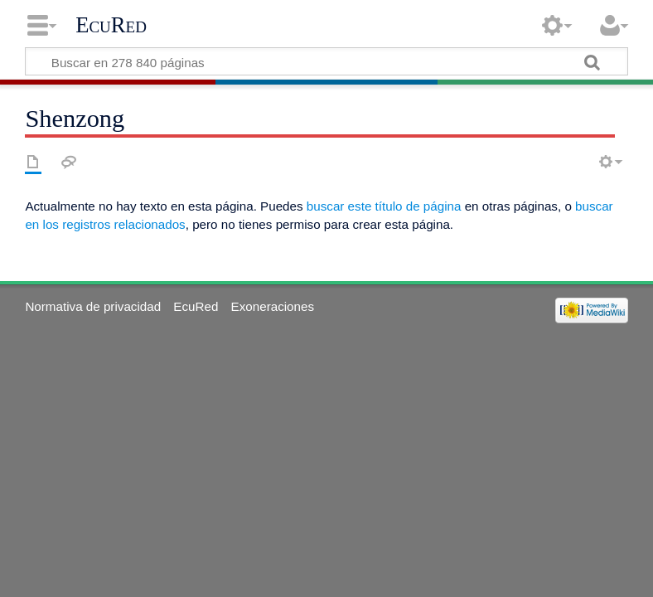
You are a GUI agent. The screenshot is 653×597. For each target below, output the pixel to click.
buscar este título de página (384, 206)
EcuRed (111, 24)
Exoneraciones (272, 306)
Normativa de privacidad (93, 306)
